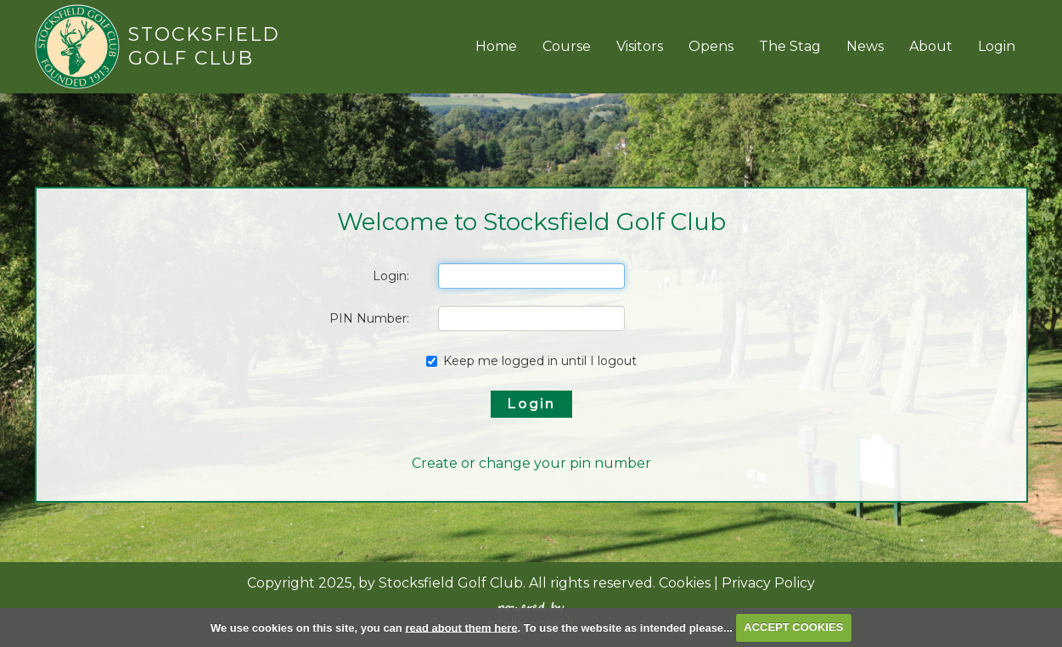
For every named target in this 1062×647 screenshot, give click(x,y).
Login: (391, 276)
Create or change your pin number (531, 463)
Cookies (685, 583)
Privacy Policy (768, 583)
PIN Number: (369, 318)
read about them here (461, 627)
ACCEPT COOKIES (793, 627)
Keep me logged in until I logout (531, 361)
